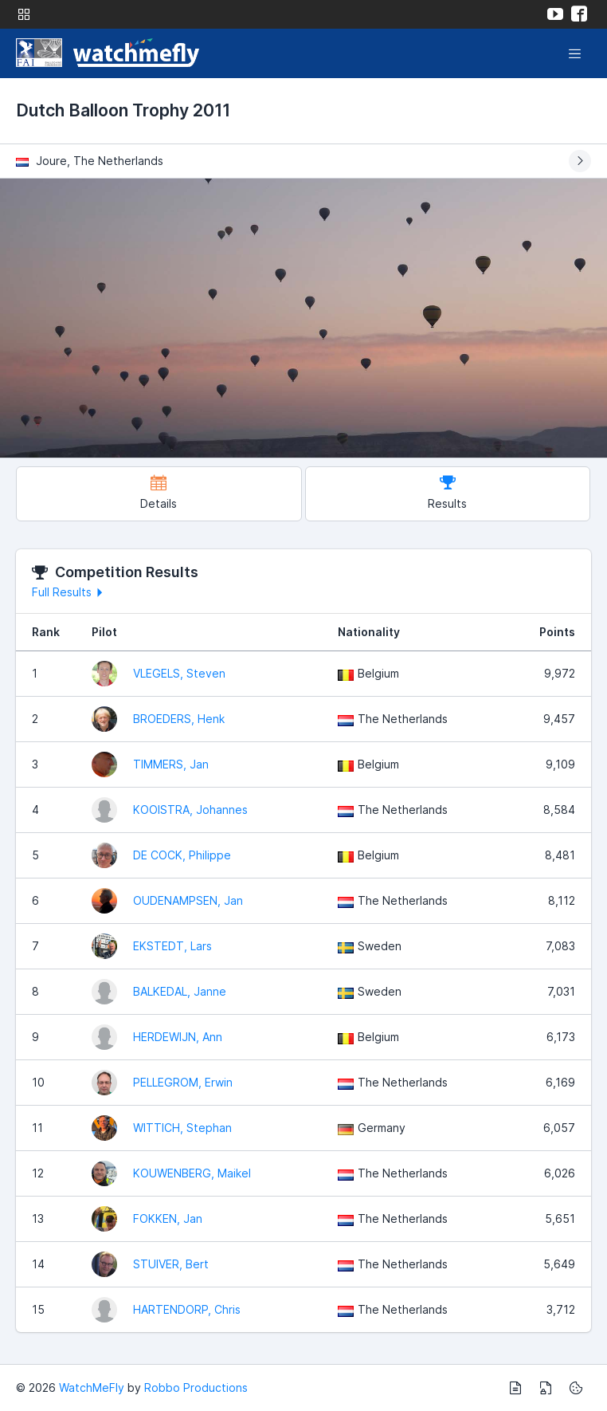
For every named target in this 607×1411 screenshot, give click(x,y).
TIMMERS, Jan (171, 764)
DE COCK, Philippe (182, 855)
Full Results (70, 592)
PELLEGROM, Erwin (183, 1082)
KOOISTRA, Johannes (190, 809)
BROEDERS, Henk (179, 718)
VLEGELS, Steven (179, 673)
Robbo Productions (196, 1387)
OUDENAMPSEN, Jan (188, 900)
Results (447, 492)
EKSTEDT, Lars (172, 946)
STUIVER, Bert (171, 1264)
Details (158, 492)
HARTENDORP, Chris (187, 1309)
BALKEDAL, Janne (179, 991)
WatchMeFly (91, 1387)
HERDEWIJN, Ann (177, 1037)
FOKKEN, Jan (167, 1218)
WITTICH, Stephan (182, 1127)
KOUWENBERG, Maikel (192, 1173)
